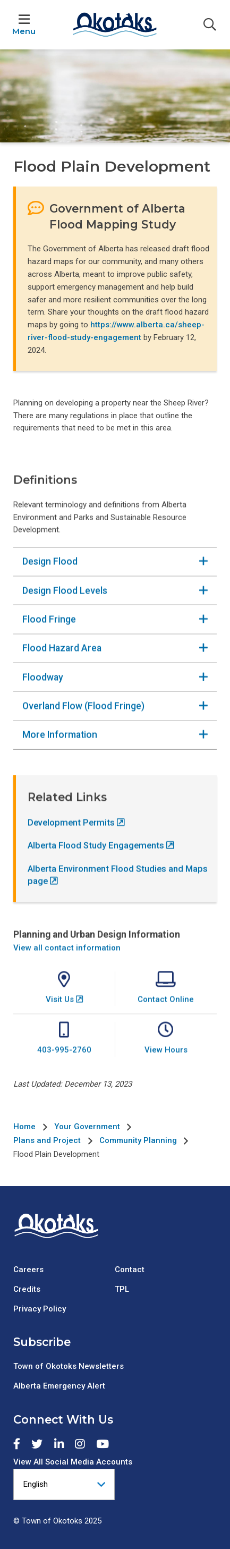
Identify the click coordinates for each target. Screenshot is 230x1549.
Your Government (87, 1126)
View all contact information (67, 957)
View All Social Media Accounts (72, 1462)
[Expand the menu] (24, 24)
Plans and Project (47, 1140)
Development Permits (71, 833)
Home (24, 1126)
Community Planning (138, 1140)
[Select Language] (64, 1484)
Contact (129, 1269)
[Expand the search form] (209, 25)
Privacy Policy (39, 1309)
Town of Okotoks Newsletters (68, 1366)
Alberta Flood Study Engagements (96, 856)
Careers (28, 1269)
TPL (122, 1289)
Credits (26, 1289)
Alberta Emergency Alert (59, 1386)
